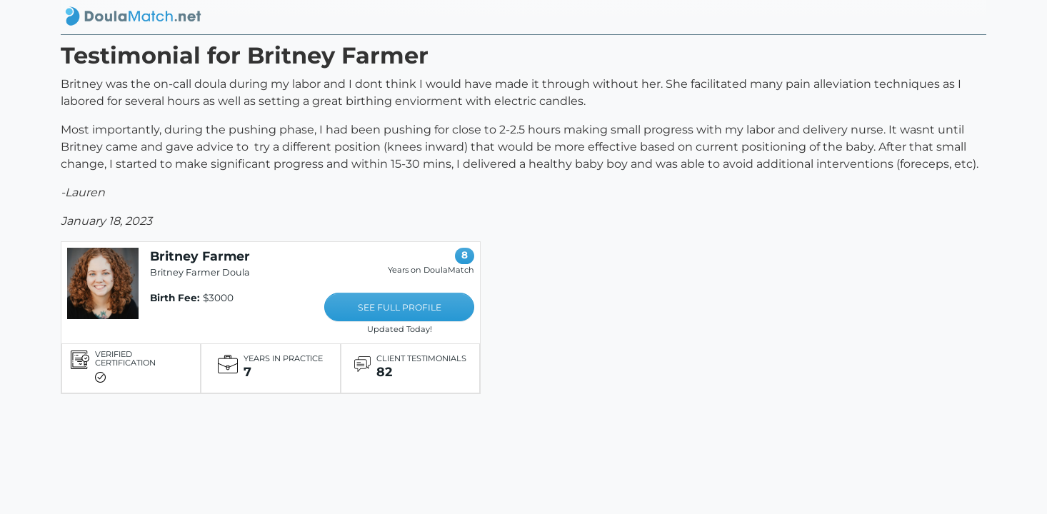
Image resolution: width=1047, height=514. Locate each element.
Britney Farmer (200, 255)
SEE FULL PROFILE (399, 307)
